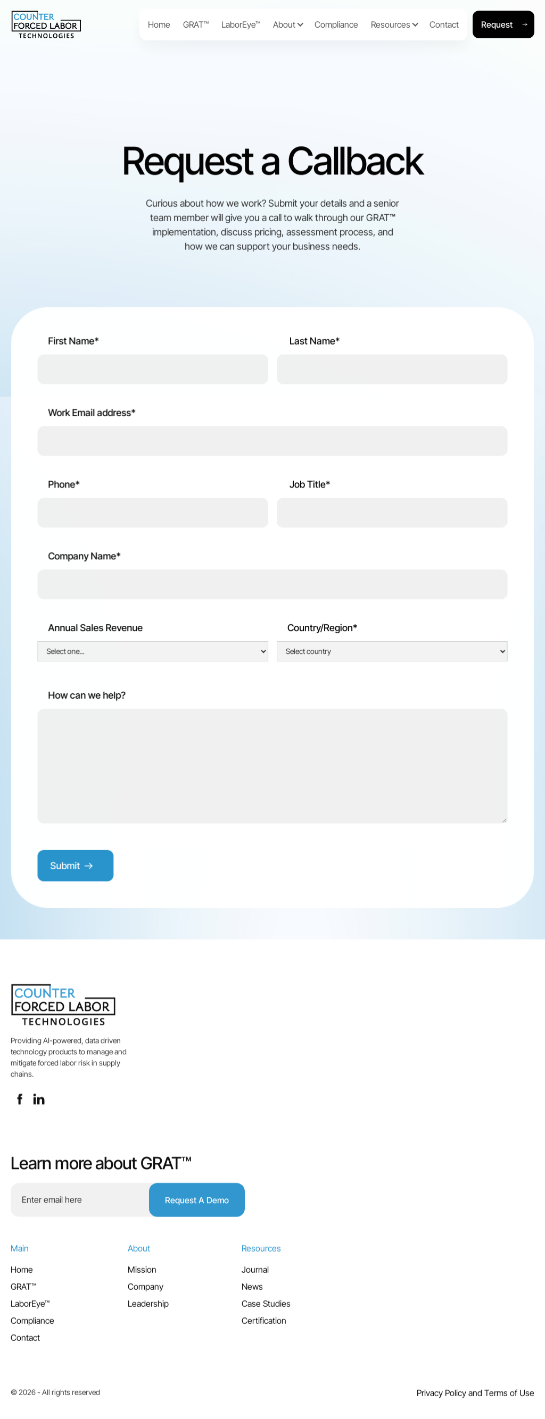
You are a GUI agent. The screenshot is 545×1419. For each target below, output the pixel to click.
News (252, 1291)
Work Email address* (92, 413)
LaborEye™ (30, 1308)
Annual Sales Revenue (95, 628)
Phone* (64, 485)
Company (145, 1291)
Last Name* (313, 342)
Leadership (148, 1308)
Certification (264, 1325)
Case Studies (266, 1308)
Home (22, 1274)
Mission (142, 1274)
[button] (284, 24)
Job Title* (309, 485)
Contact (25, 1342)
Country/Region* (322, 628)
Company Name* (84, 557)
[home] (72, 24)
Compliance (32, 1325)
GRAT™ (23, 1291)
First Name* (74, 342)
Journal (255, 1274)
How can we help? (87, 696)
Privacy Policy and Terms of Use (475, 1397)
